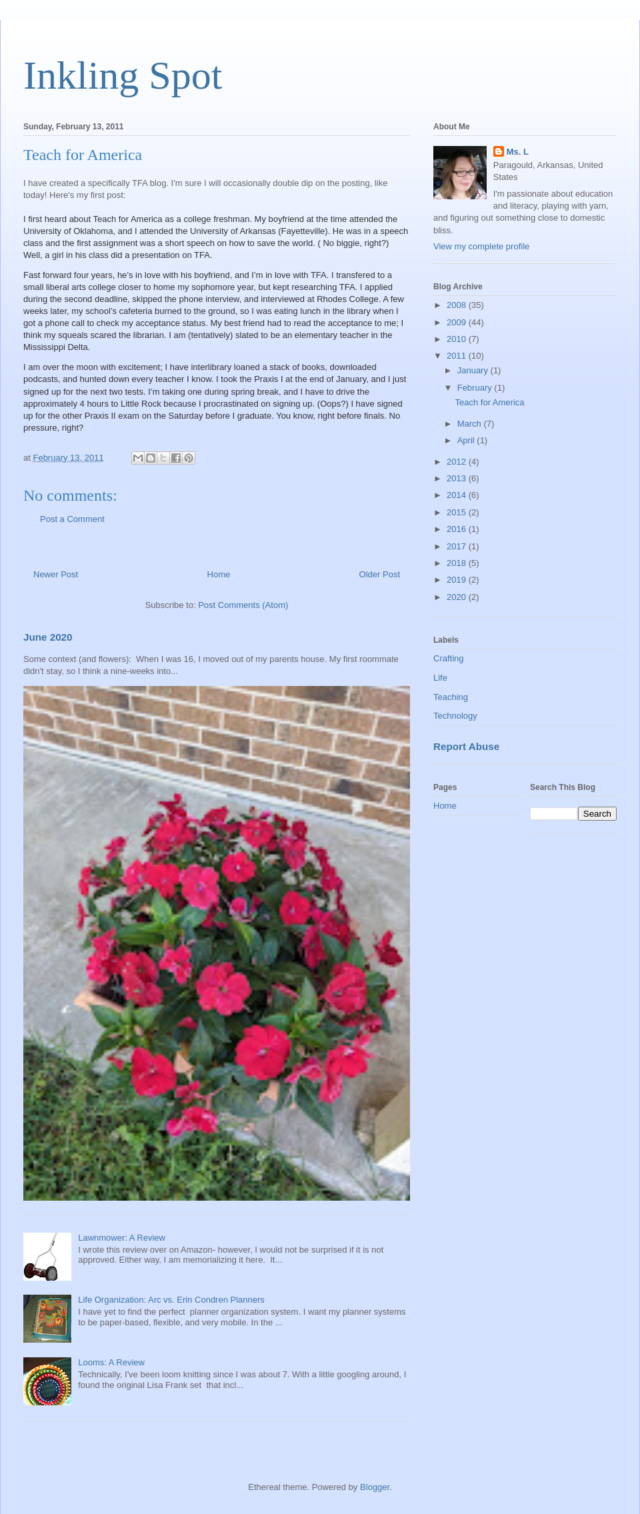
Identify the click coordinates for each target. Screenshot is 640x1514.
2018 (458, 563)
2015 (458, 512)
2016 (458, 529)
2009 (458, 322)
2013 (458, 478)
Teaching (450, 697)
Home (219, 574)
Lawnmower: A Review (121, 1238)
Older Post (379, 574)
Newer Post (55, 574)
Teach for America (489, 402)
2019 (458, 580)
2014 (458, 495)
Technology (455, 716)
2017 (458, 546)
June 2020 (48, 637)
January (474, 370)
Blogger (374, 1487)
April (467, 440)
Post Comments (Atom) (243, 605)
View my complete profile (481, 246)
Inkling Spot (122, 75)
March (470, 424)
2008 (458, 305)
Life (440, 678)
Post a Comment (72, 519)
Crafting (448, 658)
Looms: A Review (111, 1362)
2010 (458, 339)
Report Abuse (466, 746)
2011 (458, 356)
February (476, 388)
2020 (458, 597)
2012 (458, 462)
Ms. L (518, 152)
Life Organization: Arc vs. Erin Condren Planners (171, 1300)
